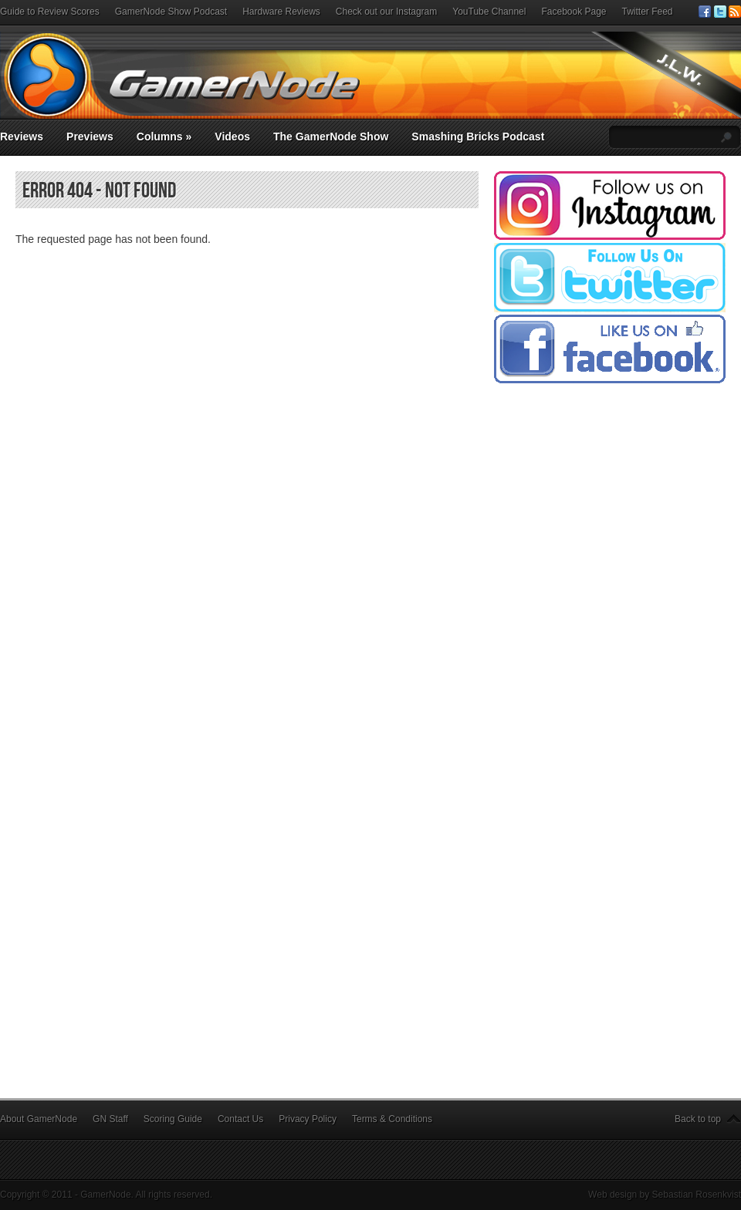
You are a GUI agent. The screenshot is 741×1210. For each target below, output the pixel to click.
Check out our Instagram (386, 11)
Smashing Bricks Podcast (477, 136)
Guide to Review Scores (50, 11)
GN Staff (110, 1119)
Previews (89, 136)
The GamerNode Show (330, 136)
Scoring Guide (173, 1119)
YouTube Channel (489, 11)
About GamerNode (38, 1119)
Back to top (698, 1119)
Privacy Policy (308, 1119)
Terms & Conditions (392, 1119)
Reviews (21, 136)
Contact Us (240, 1119)
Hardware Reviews (281, 11)
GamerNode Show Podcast (171, 11)
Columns (164, 136)
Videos (232, 136)
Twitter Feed (647, 11)
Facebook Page (573, 11)
